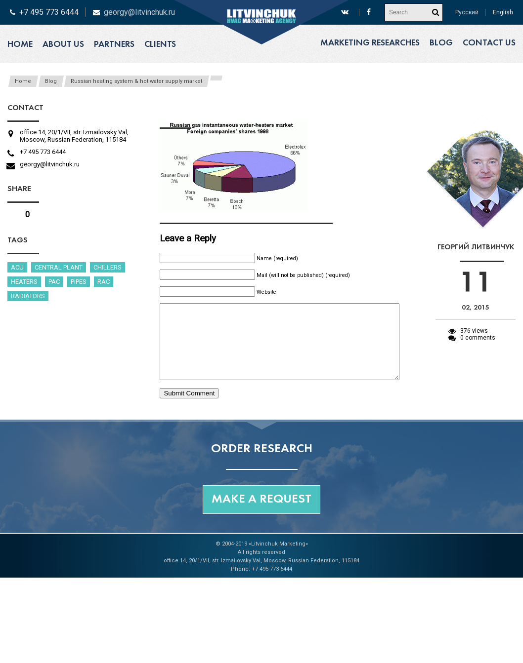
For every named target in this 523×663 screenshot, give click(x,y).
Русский (467, 12)
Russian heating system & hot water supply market (136, 81)
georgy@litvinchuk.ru (139, 12)
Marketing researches (370, 43)
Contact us (489, 43)
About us (63, 44)
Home (20, 44)
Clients (160, 44)
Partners (114, 44)
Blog (441, 43)
